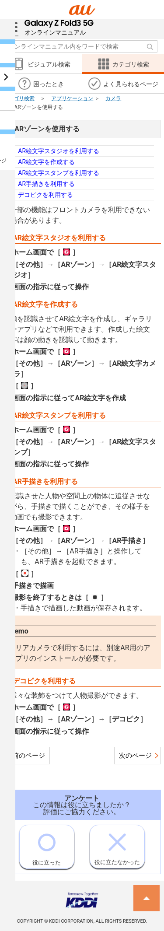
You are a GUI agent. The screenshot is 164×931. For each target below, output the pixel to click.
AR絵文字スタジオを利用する (58, 150)
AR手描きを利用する (46, 183)
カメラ (113, 98)
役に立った (46, 845)
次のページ (135, 756)
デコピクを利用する (45, 194)
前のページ (28, 756)
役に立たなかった (117, 845)
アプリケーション (72, 98)
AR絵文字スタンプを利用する (58, 172)
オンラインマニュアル (59, 27)
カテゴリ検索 (19, 98)
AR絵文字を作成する (46, 161)
